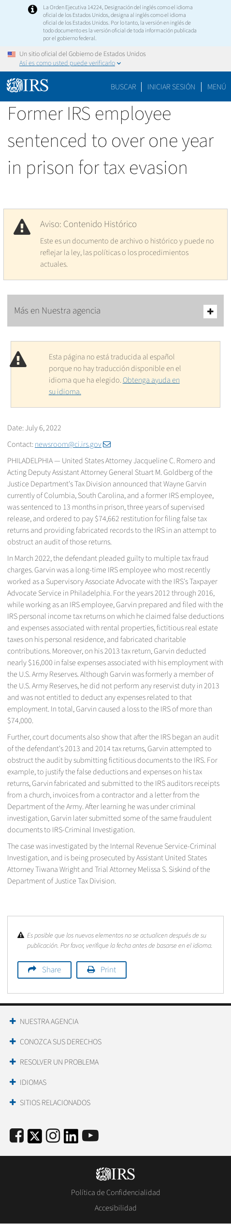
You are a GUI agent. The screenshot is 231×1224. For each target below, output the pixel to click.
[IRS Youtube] (90, 1136)
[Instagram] (53, 1136)
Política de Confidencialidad (115, 1192)
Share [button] (51, 970)
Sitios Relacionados (55, 1102)
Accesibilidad (116, 1208)
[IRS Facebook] (17, 1136)
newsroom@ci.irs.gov (73, 444)
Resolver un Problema (59, 1062)
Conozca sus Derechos (60, 1042)
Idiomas (33, 1082)
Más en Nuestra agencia (115, 311)
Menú (216, 87)
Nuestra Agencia (49, 1021)
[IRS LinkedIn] (71, 1139)
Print (108, 970)
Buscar (123, 87)
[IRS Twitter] (35, 1139)
